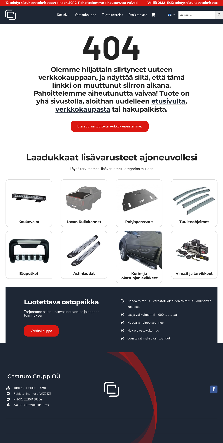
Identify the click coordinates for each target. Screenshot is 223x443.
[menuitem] (171, 15)
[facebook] (213, 389)
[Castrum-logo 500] (10, 11)
